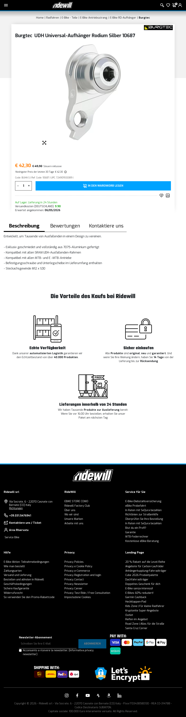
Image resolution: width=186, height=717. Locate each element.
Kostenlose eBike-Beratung (142, 541)
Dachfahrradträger (136, 579)
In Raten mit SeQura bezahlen (143, 510)
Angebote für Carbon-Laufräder (144, 566)
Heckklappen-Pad (135, 601)
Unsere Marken (73, 519)
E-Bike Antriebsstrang (93, 18)
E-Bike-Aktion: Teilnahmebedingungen (26, 562)
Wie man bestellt (14, 566)
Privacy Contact (74, 579)
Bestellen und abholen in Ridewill (24, 579)
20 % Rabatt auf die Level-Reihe (145, 562)
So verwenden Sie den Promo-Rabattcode (29, 597)
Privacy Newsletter (76, 584)
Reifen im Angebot (136, 619)
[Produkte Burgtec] (158, 27)
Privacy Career (73, 588)
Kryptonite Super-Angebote (142, 610)
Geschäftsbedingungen (18, 584)
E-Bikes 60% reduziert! (139, 593)
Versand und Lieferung (17, 575)
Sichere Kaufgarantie (16, 588)
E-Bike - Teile (69, 18)
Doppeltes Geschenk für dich (142, 584)
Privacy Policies (74, 562)
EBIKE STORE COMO (76, 501)
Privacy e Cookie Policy (78, 566)
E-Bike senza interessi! (139, 588)
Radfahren (52, 18)
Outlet (129, 615)
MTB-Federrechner (136, 536)
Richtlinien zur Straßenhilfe (141, 514)
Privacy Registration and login (82, 575)
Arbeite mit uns (73, 523)
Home (40, 18)
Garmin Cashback (135, 597)
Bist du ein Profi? (135, 528)
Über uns (69, 510)
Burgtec (144, 18)
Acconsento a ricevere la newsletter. (58, 652)
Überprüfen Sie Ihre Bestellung (144, 519)
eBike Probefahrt (135, 506)
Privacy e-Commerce (77, 571)
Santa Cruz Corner (136, 628)
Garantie (130, 532)
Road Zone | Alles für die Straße (144, 624)
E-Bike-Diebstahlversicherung (143, 501)
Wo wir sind (71, 514)
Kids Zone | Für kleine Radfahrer (144, 606)
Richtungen (16, 508)
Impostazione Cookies (77, 597)
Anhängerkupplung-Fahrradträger (145, 571)
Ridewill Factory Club (77, 506)
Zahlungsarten (13, 571)
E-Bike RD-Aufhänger (123, 18)
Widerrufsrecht (13, 593)
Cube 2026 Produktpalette (141, 575)
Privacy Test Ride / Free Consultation (87, 593)
